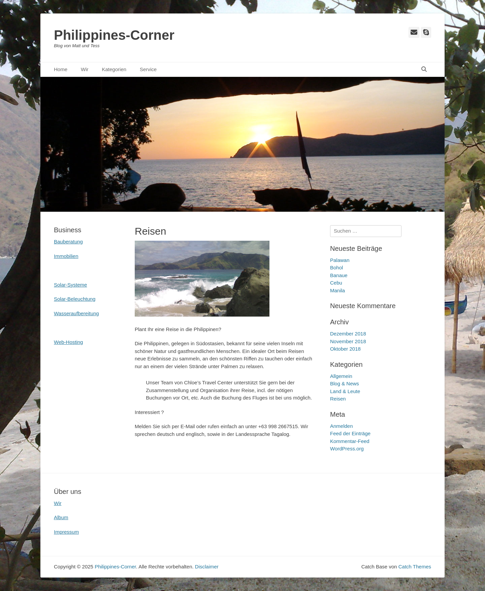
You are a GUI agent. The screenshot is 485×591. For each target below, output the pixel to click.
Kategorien (114, 69)
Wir (85, 69)
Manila (337, 290)
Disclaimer (207, 566)
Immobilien (66, 256)
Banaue (339, 275)
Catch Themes (414, 566)
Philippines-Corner (114, 35)
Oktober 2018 (345, 349)
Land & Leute (345, 391)
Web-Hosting (68, 342)
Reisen (338, 399)
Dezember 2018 (348, 333)
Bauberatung (68, 241)
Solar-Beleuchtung (74, 299)
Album (61, 517)
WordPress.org (347, 448)
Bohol (336, 267)
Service (148, 69)
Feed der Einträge (350, 433)
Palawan (340, 260)
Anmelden (341, 426)
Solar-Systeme (70, 285)
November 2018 (348, 341)
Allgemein (341, 376)
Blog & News (344, 383)
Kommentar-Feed (349, 441)
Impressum (66, 532)
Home (60, 69)
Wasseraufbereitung (76, 313)
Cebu (336, 283)
